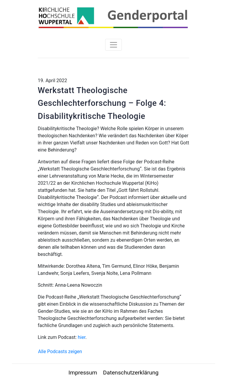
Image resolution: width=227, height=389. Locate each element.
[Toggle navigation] (113, 45)
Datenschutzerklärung (131, 372)
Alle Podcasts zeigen (60, 351)
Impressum (82, 372)
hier (82, 337)
